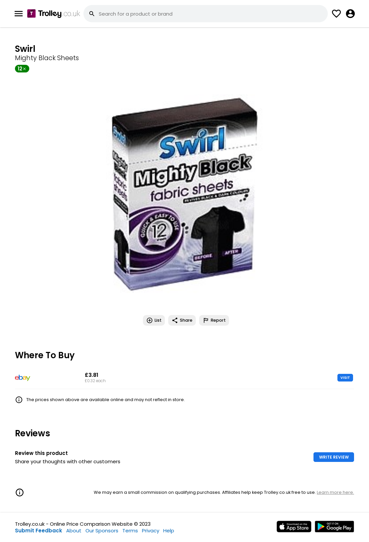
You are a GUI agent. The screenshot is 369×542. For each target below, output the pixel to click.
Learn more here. (335, 492)
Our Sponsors (101, 530)
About (73, 530)
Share (182, 320)
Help (168, 530)
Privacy (150, 530)
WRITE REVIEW (334, 457)
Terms (130, 530)
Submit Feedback (38, 530)
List (154, 320)
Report (214, 320)
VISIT (345, 377)
